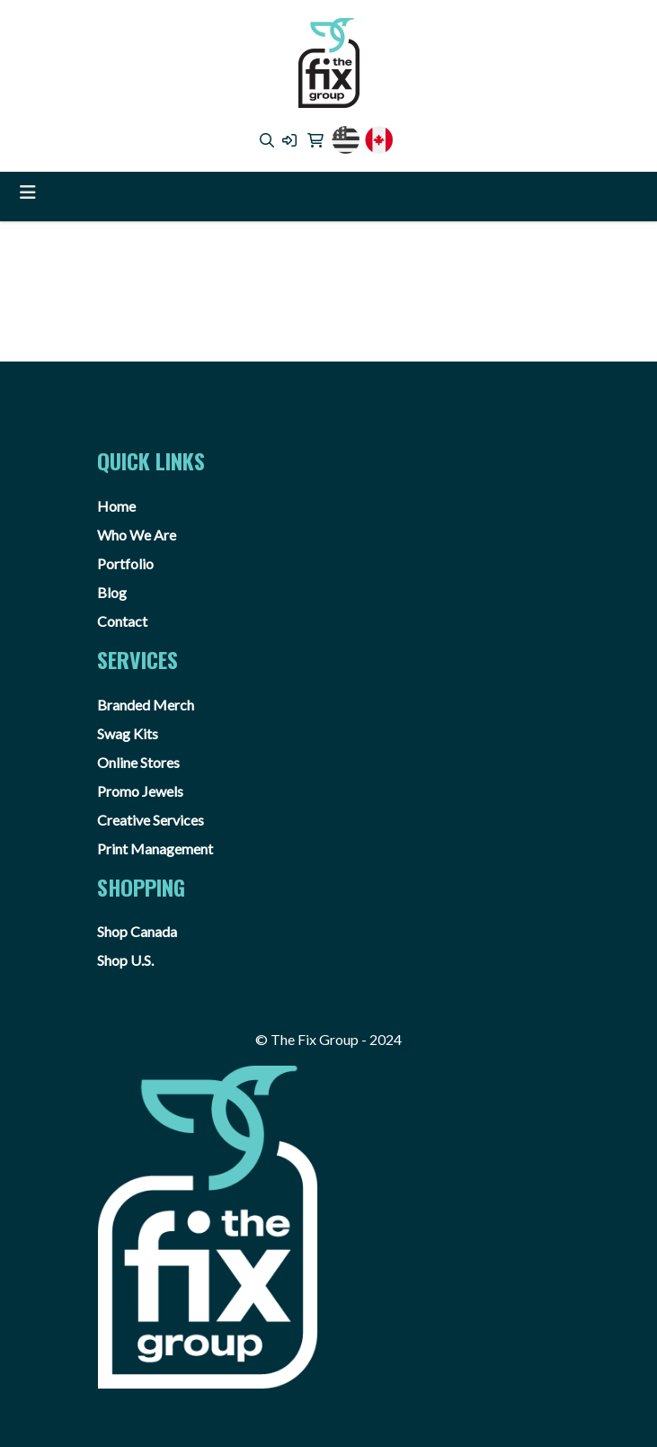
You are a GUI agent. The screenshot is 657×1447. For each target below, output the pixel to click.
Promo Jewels (140, 790)
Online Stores (138, 762)
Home (116, 505)
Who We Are (136, 534)
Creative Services (150, 819)
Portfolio (125, 563)
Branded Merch (145, 704)
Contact (122, 621)
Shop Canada (137, 931)
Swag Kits (127, 733)
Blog (112, 592)
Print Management (155, 848)
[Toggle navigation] (28, 192)
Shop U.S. (125, 960)
